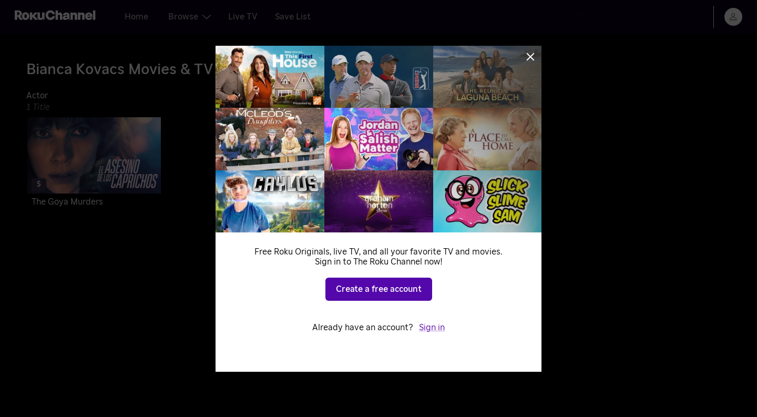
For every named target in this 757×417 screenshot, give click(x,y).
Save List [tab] (293, 17)
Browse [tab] (189, 17)
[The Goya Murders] (94, 163)
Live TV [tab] (243, 17)
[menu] (733, 17)
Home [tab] (136, 17)
